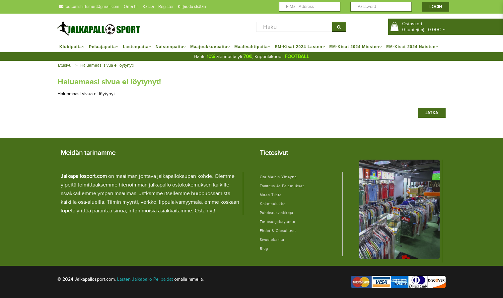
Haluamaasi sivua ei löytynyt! (107, 65)
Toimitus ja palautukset (282, 186)
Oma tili (131, 6)
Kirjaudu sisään (192, 6)
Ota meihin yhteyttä (278, 177)
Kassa (148, 6)
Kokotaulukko (273, 204)
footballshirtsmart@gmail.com (89, 6)
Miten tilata (271, 195)
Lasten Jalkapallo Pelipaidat (145, 279)
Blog (264, 249)
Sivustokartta (272, 240)
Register (166, 6)
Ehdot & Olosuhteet (278, 231)
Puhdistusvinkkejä (276, 213)
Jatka (431, 112)
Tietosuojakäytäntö (277, 222)
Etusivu (64, 65)
